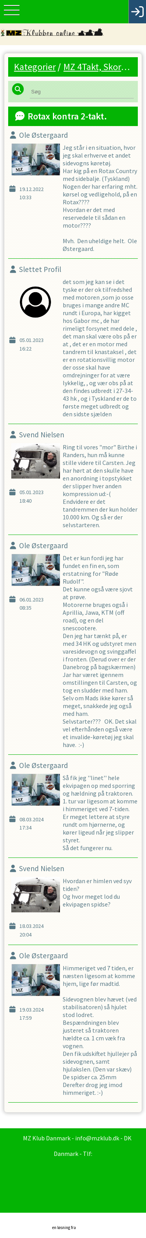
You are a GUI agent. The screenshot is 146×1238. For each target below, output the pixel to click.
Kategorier (35, 67)
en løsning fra (75, 1223)
